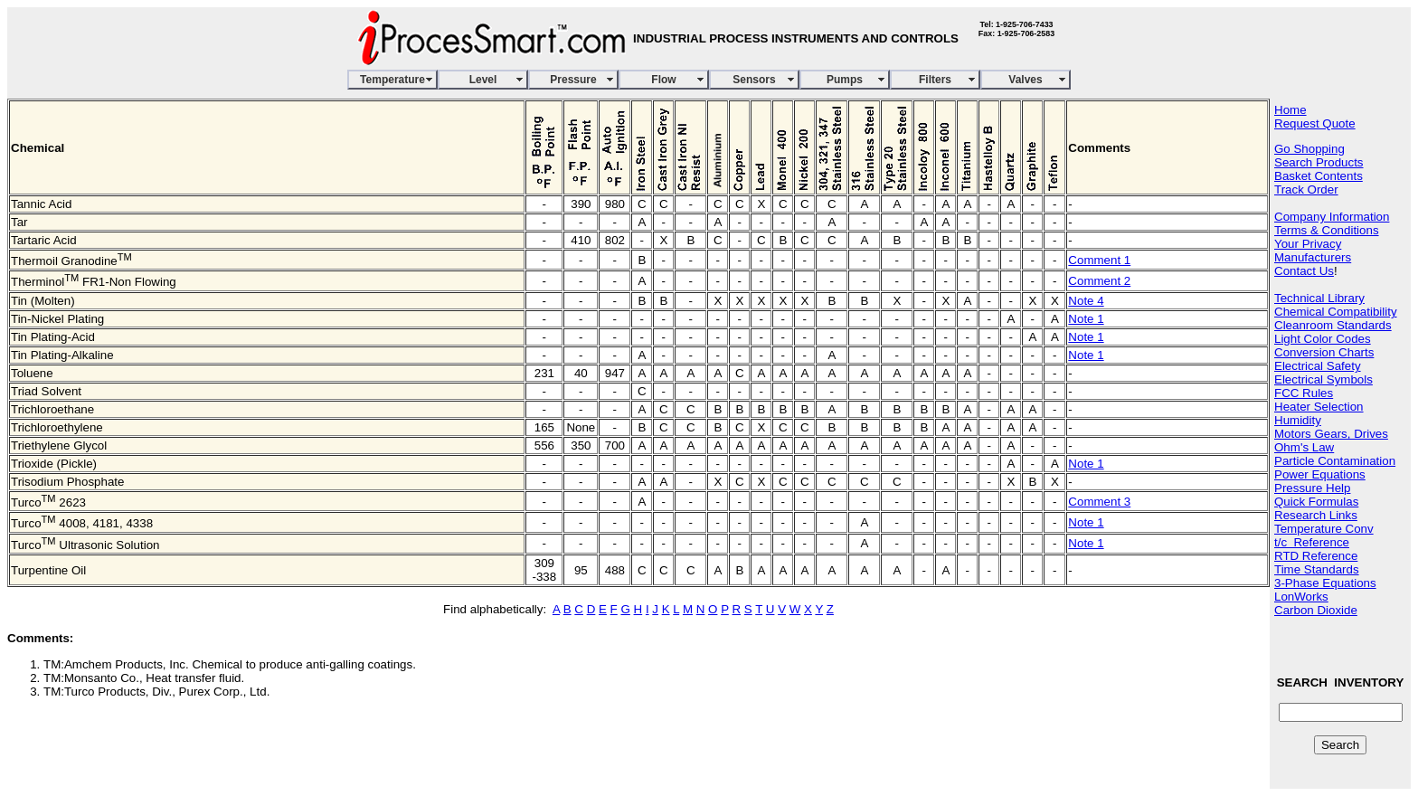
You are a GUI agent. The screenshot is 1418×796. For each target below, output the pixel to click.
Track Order (1306, 189)
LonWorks (1301, 596)
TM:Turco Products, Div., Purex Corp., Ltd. (156, 691)
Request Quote (1315, 123)
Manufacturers (1312, 257)
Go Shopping (1309, 149)
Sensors (754, 79)
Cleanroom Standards (1333, 325)
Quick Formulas (1316, 501)
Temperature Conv (1324, 528)
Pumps (845, 79)
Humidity (1297, 420)
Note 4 (1085, 301)
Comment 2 (1099, 281)
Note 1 (1085, 319)
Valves (1025, 79)
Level (483, 79)
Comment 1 (1099, 260)
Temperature (392, 79)
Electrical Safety (1317, 366)
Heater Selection (1319, 406)
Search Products (1319, 162)
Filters (935, 79)
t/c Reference (1311, 542)
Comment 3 (1099, 501)
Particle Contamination (1334, 461)
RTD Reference (1315, 556)
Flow (663, 79)
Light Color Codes (1322, 339)
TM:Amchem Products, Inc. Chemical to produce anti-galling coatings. (229, 664)
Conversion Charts (1324, 352)
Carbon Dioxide (1315, 610)
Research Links (1315, 515)
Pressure (573, 79)
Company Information (1331, 216)
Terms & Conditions (1326, 230)
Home (1290, 110)
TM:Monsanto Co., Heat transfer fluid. (143, 678)
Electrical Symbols (1323, 379)
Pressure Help (1312, 488)
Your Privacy (1307, 244)
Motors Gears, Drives (1331, 434)
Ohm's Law (1304, 447)
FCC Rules (1303, 393)
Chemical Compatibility (1335, 311)
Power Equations (1320, 474)
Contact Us (1304, 271)
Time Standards (1316, 569)
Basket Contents (1318, 176)
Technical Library (1319, 298)
